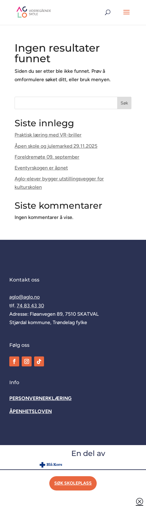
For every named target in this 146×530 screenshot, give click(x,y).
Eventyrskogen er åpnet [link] (41, 168)
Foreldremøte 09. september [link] (47, 157)
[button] (126, 16)
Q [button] (139, 501)
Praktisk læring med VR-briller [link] (48, 135)
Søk (124, 103)
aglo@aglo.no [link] (24, 297)
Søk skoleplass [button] (73, 483)
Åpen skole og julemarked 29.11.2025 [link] (56, 146)
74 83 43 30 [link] (30, 306)
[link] (34, 12)
